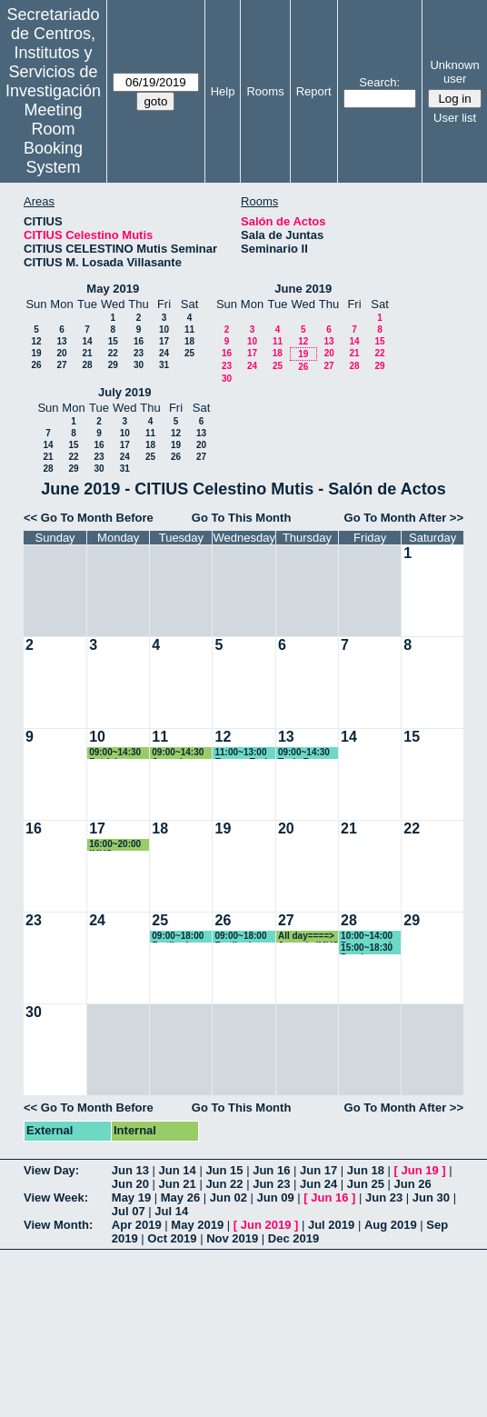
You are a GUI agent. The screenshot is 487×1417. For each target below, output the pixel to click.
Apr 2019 (137, 1225)
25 (189, 353)
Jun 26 (413, 1184)
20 (61, 353)
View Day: (51, 1170)
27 (61, 365)
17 (164, 341)
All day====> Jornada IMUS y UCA (308, 937)
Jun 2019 (266, 1225)
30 (139, 365)
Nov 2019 (232, 1238)
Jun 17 (318, 1170)
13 (61, 341)
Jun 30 (431, 1197)
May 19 (131, 1197)
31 (164, 365)
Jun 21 (177, 1184)
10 (164, 329)
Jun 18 (365, 1170)
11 (189, 329)
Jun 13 (130, 1170)
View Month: (58, 1225)
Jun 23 (271, 1184)
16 (139, 341)
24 (164, 353)
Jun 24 (318, 1184)
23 (139, 353)
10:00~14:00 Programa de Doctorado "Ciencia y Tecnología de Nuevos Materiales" (371, 937)
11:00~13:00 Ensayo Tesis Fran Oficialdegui (243, 753)
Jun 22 (224, 1184)
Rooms (264, 91)
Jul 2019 (331, 1225)
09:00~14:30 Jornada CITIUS (178, 753)
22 (113, 353)
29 (113, 365)
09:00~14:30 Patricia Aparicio (115, 753)
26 (36, 365)
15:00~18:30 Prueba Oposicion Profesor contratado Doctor (367, 948)
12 (36, 341)
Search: (379, 82)
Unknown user (454, 71)
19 (36, 353)
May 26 (180, 1197)
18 (189, 341)
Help (223, 91)
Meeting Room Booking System (53, 138)
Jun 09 (275, 1197)
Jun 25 (365, 1184)
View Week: (56, 1197)
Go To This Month (242, 517)
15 (113, 341)
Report (314, 91)
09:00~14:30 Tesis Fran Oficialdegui (304, 753)
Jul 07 (128, 1211)
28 (87, 365)
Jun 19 (420, 1170)
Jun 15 (224, 1170)
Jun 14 (177, 1170)
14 (87, 341)
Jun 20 (130, 1184)
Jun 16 (271, 1170)
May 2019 (112, 288)
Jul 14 (171, 1211)
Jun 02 (228, 1197)
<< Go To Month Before (89, 517)
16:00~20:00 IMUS (115, 845)
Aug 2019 (390, 1225)
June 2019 (303, 288)
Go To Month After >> (403, 517)
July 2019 (125, 392)
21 (87, 353)
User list (454, 118)
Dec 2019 (293, 1238)
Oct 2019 (171, 1238)
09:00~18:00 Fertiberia (178, 937)
